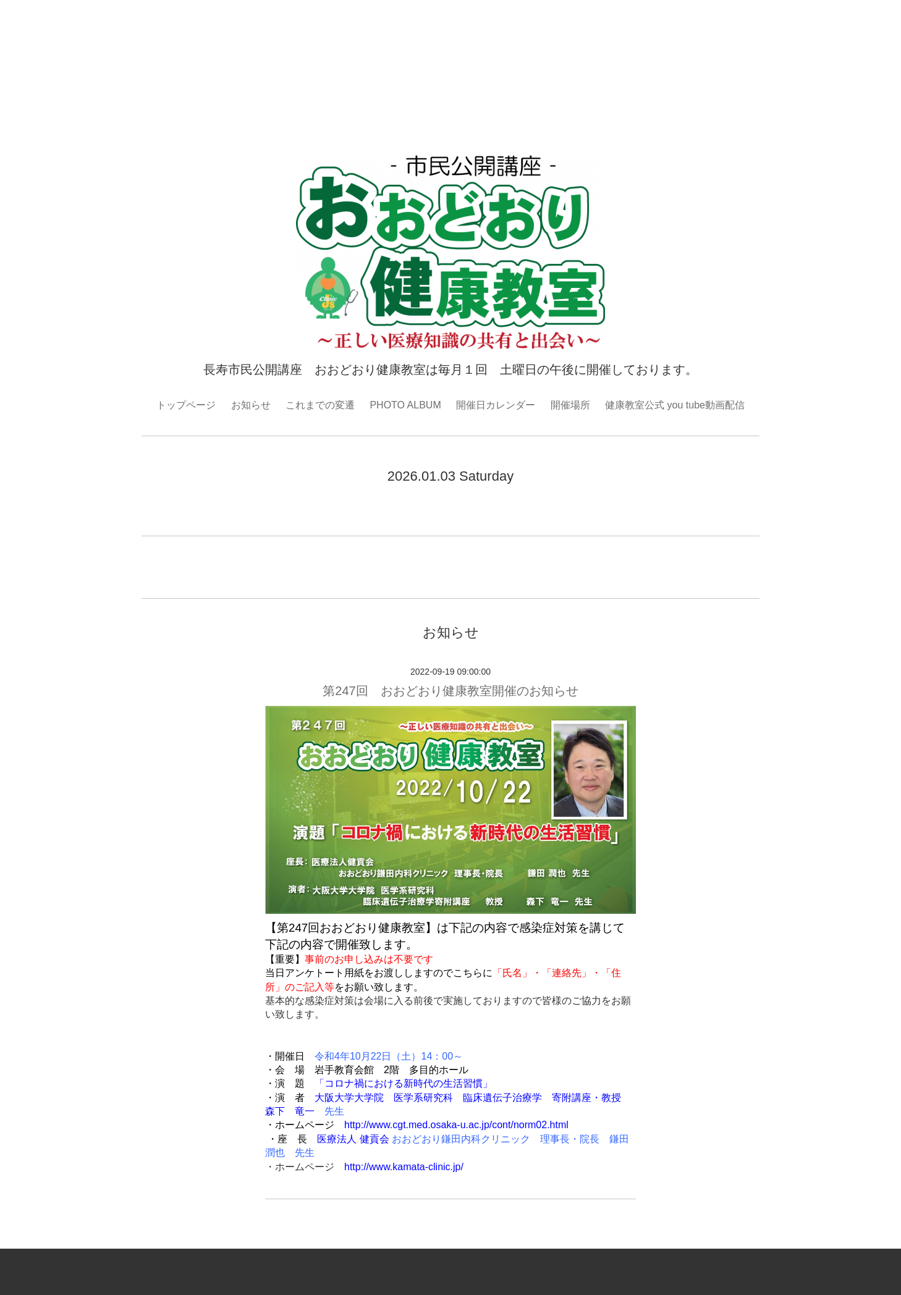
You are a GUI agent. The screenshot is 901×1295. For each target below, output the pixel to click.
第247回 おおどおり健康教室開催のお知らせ (456, 691)
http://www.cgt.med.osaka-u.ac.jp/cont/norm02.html (456, 1125)
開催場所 (570, 405)
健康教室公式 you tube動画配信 (675, 405)
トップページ (186, 405)
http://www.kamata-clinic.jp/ (403, 1167)
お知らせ (251, 405)
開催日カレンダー (495, 405)
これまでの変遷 (320, 405)
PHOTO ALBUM (405, 405)
